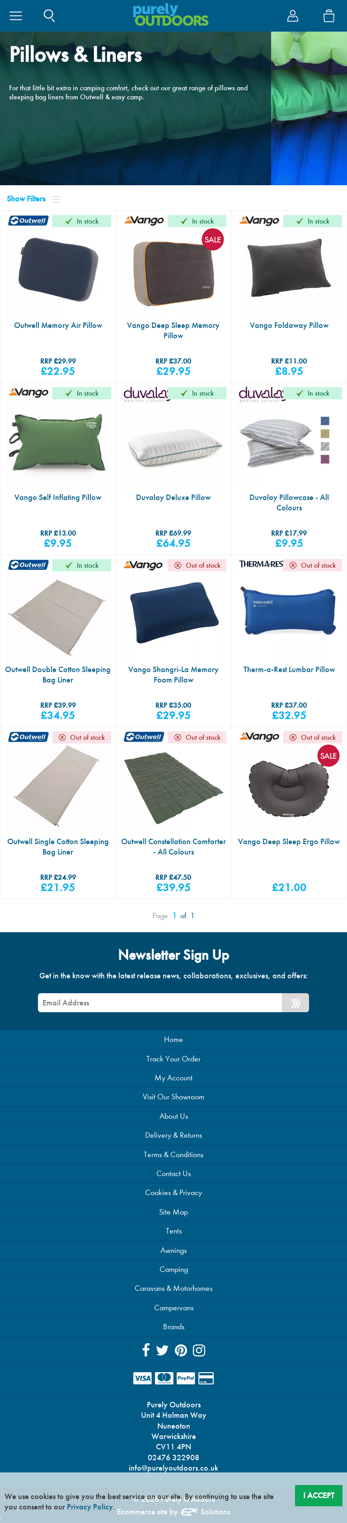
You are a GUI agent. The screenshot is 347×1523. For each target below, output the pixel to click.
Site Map (173, 1212)
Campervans (173, 1308)
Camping (173, 1269)
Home (173, 1039)
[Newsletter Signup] (295, 1002)
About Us (173, 1116)
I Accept (318, 1495)
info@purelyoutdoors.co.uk (173, 1468)
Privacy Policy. (91, 1507)
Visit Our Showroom (173, 1097)
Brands (173, 1326)
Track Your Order (173, 1059)
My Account (173, 1078)
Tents (174, 1231)
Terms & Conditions (173, 1154)
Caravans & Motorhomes (173, 1288)
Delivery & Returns (173, 1135)
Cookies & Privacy (173, 1192)
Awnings (173, 1250)
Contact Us (173, 1173)
